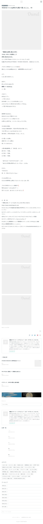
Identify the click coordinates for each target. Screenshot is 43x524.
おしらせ (33, 469)
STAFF (36, 465)
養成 (34, 472)
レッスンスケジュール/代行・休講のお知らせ (17, 442)
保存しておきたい (18, 467)
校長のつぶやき (4, 5)
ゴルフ (4, 465)
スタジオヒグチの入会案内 (13, 436)
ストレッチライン (29, 467)
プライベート (24, 469)
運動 (4, 474)
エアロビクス (6, 476)
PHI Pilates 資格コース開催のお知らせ (11, 371)
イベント (30, 474)
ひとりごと (26, 472)
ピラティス (16, 476)
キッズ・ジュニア (14, 469)
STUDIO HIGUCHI (19, 478)
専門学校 (5, 472)
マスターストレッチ (14, 474)
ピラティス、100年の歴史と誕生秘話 (10, 382)
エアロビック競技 (7, 478)
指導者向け (28, 465)
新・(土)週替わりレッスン (13, 454)
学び (4, 469)
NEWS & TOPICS (15, 472)
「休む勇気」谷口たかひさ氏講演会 (15, 430)
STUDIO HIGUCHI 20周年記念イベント (11, 360)
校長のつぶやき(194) (5, 327)
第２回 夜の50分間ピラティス (14, 448)
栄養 (23, 474)
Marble (20, 465)
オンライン (12, 465)
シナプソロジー (25, 476)
